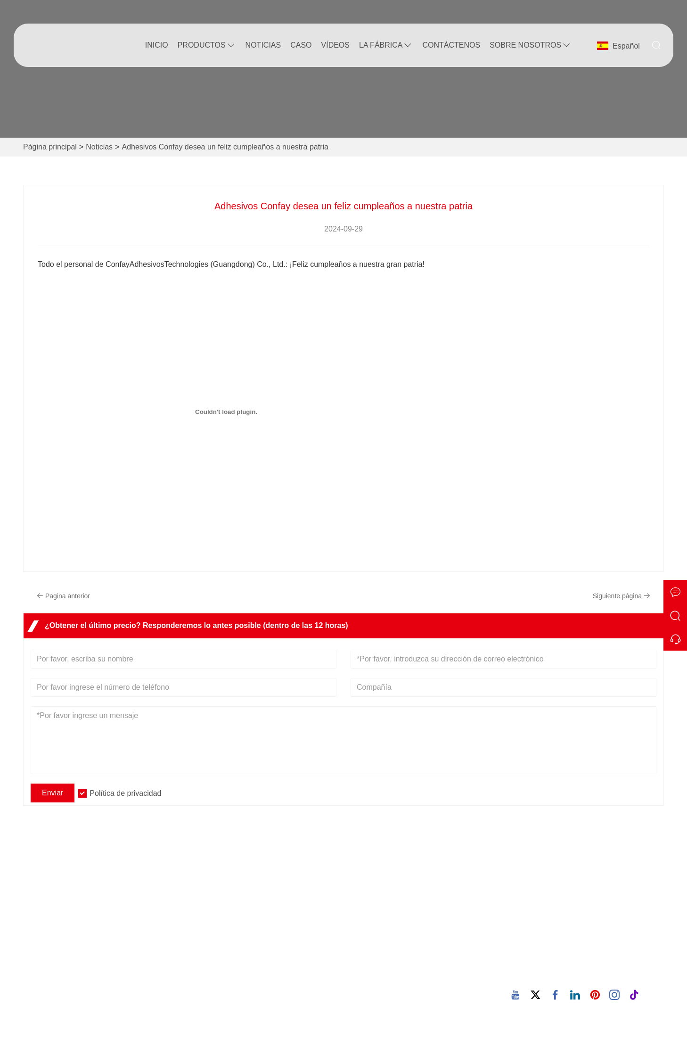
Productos (207, 45)
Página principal (50, 147)
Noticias (99, 147)
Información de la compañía (241, 894)
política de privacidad (73, 954)
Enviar (52, 793)
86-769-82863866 (560, 974)
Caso (300, 45)
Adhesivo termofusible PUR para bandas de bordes (419, 967)
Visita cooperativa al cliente (396, 894)
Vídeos (335, 45)
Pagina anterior (63, 596)
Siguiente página (621, 596)
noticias (263, 45)
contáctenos (451, 45)
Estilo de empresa (225, 909)
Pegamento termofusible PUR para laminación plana (409, 915)
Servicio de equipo (69, 909)
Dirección (557, 870)
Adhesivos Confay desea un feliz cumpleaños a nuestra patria (225, 147)
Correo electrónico (587, 933)
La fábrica (386, 45)
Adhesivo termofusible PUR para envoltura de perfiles (405, 994)
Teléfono (556, 963)
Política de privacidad (125, 793)
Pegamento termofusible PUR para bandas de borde (409, 941)
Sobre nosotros (531, 45)
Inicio (156, 45)
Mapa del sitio (61, 939)
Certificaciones (62, 924)
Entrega (51, 894)
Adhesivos (147, 264)
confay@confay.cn (561, 945)
